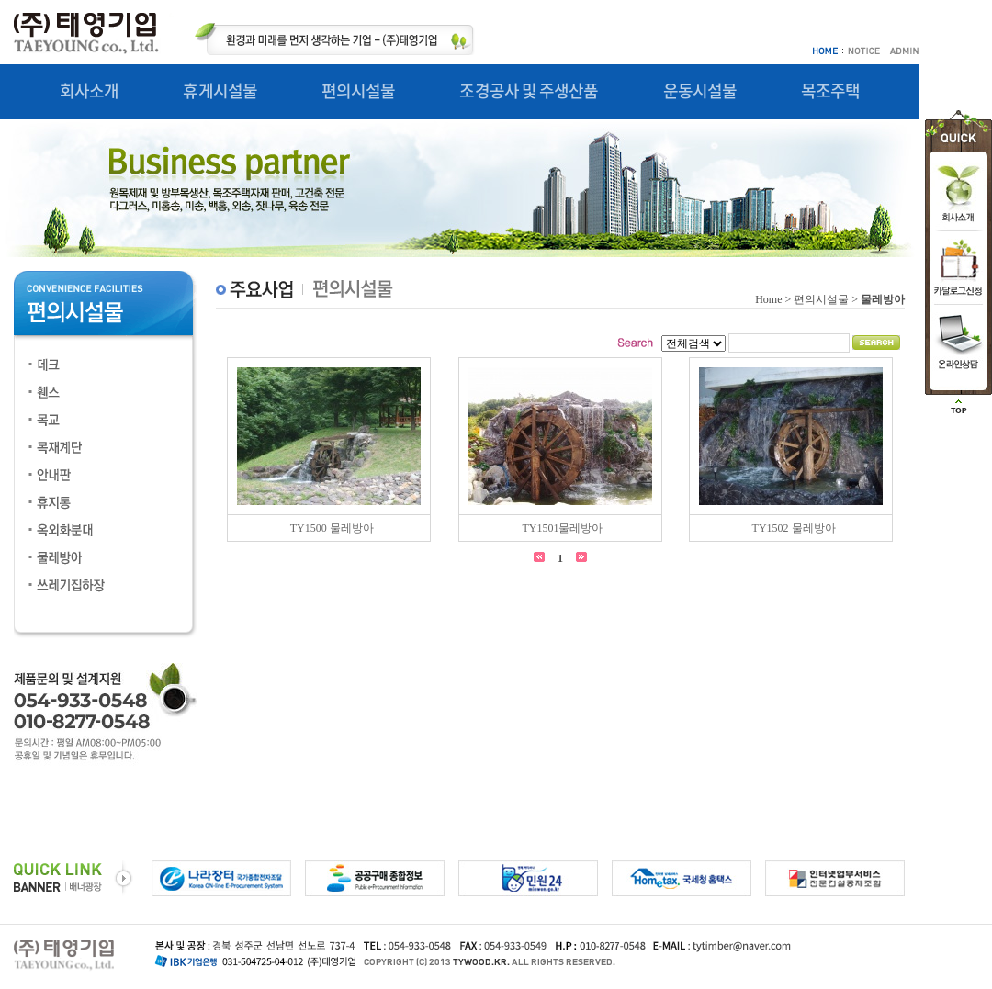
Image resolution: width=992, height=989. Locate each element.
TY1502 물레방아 (794, 528)
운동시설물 (700, 90)
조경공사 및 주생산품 (528, 90)
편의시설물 (358, 90)
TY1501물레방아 (562, 528)
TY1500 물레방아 (332, 528)
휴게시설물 (220, 90)
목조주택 (830, 90)
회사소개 (89, 90)
